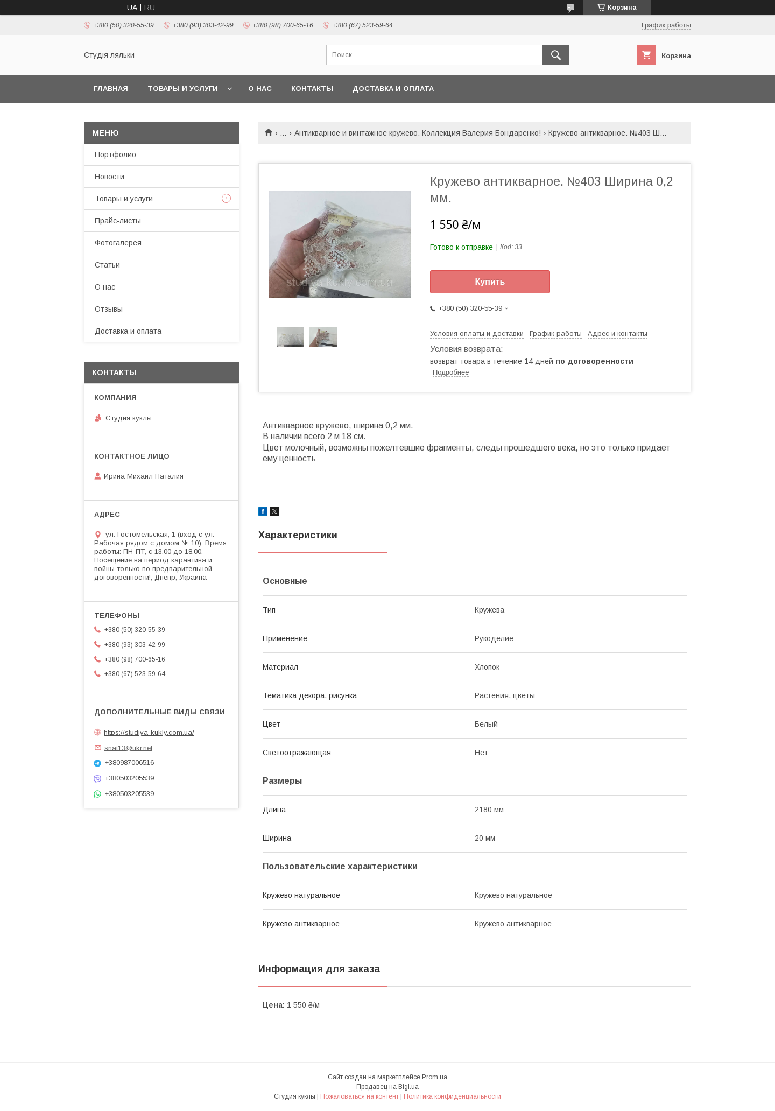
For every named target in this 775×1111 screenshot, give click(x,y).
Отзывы (109, 309)
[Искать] (555, 55)
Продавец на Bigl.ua (387, 1087)
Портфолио (115, 154)
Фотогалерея (118, 242)
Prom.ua (434, 1077)
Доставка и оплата (393, 89)
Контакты (312, 89)
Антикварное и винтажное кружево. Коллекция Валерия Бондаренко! (417, 133)
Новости (109, 176)
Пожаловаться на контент (359, 1096)
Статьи (107, 265)
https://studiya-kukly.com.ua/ (149, 732)
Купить (490, 281)
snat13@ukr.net (128, 747)
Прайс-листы (118, 220)
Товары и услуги (182, 89)
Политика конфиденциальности (452, 1096)
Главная (111, 89)
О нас (260, 89)
